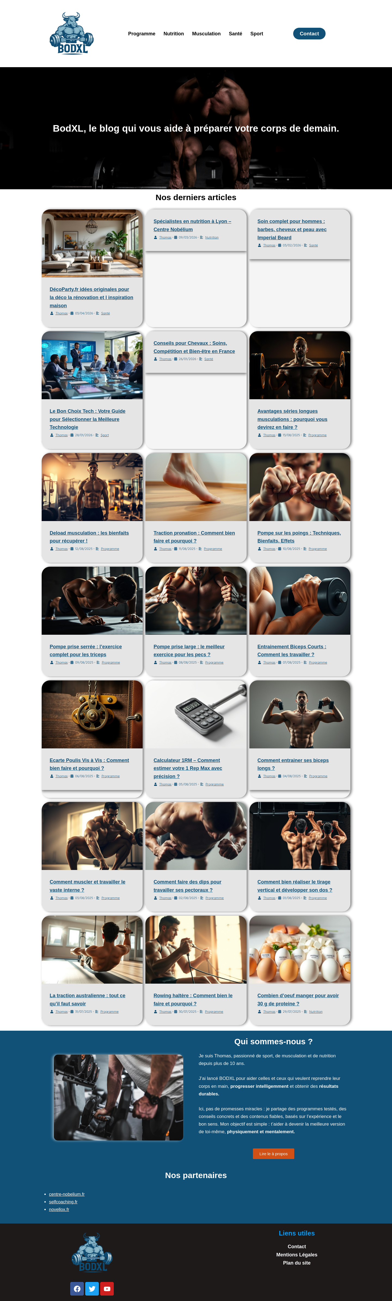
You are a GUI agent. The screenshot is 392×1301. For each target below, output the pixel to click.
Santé (235, 33)
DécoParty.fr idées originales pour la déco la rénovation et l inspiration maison (91, 297)
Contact (297, 1246)
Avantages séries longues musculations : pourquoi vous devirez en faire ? (292, 419)
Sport (256, 33)
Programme (141, 33)
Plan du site (297, 1263)
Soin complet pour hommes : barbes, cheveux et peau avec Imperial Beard (292, 229)
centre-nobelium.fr (67, 1194)
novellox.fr (59, 1209)
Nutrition (174, 33)
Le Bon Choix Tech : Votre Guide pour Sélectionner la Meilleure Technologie (87, 419)
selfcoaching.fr (64, 1201)
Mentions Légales (296, 1254)
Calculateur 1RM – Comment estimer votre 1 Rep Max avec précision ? (188, 768)
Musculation (206, 33)
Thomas (62, 313)
